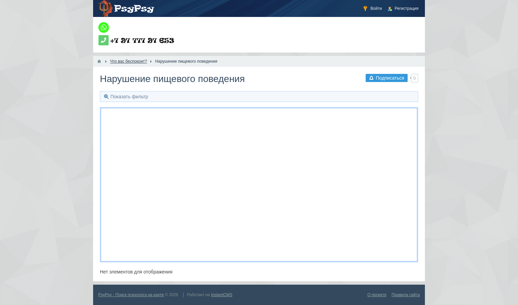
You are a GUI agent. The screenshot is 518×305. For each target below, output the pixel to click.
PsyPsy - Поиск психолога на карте (131, 294)
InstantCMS (222, 294)
